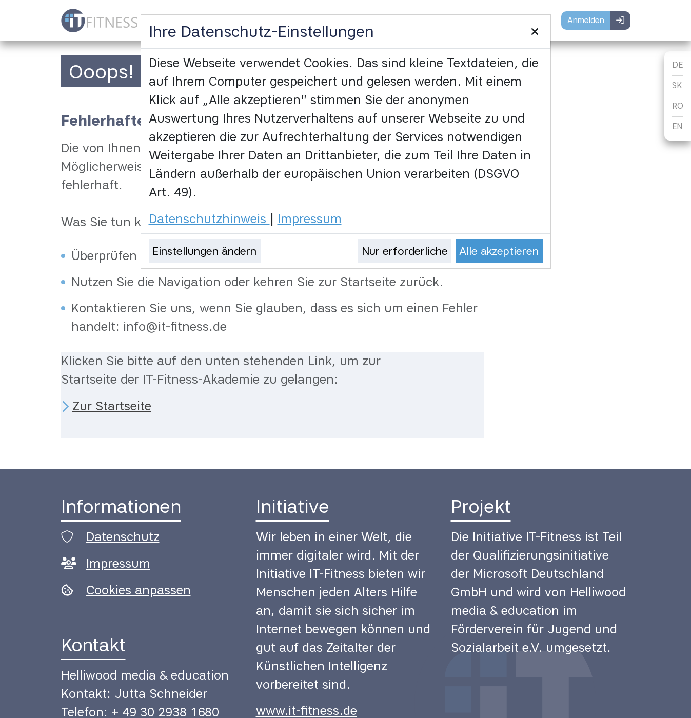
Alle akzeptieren (499, 251)
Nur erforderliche (405, 251)
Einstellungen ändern (204, 251)
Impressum (310, 218)
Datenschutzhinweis (209, 218)
